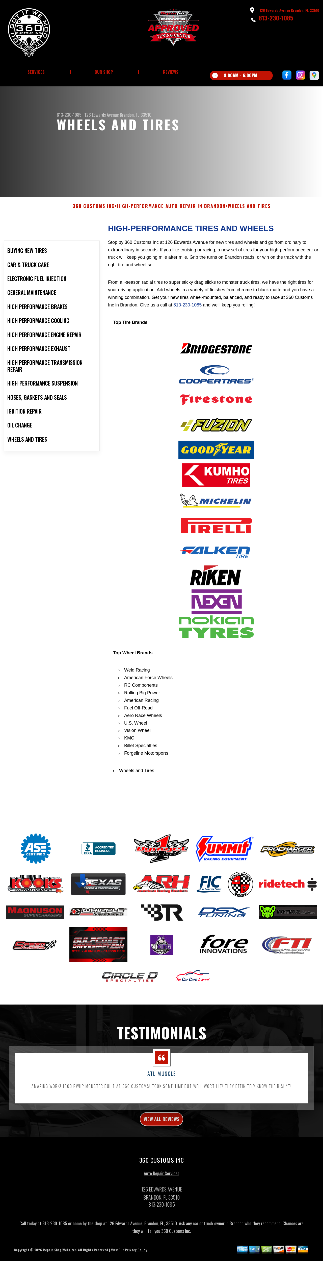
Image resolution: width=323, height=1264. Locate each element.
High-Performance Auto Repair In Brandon (171, 228)
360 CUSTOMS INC (94, 228)
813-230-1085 (276, 17)
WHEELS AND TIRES (249, 228)
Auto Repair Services (161, 1198)
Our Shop (104, 72)
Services (36, 72)
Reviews (170, 72)
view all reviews (162, 1142)
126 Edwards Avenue (102, 114)
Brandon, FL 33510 (135, 114)
